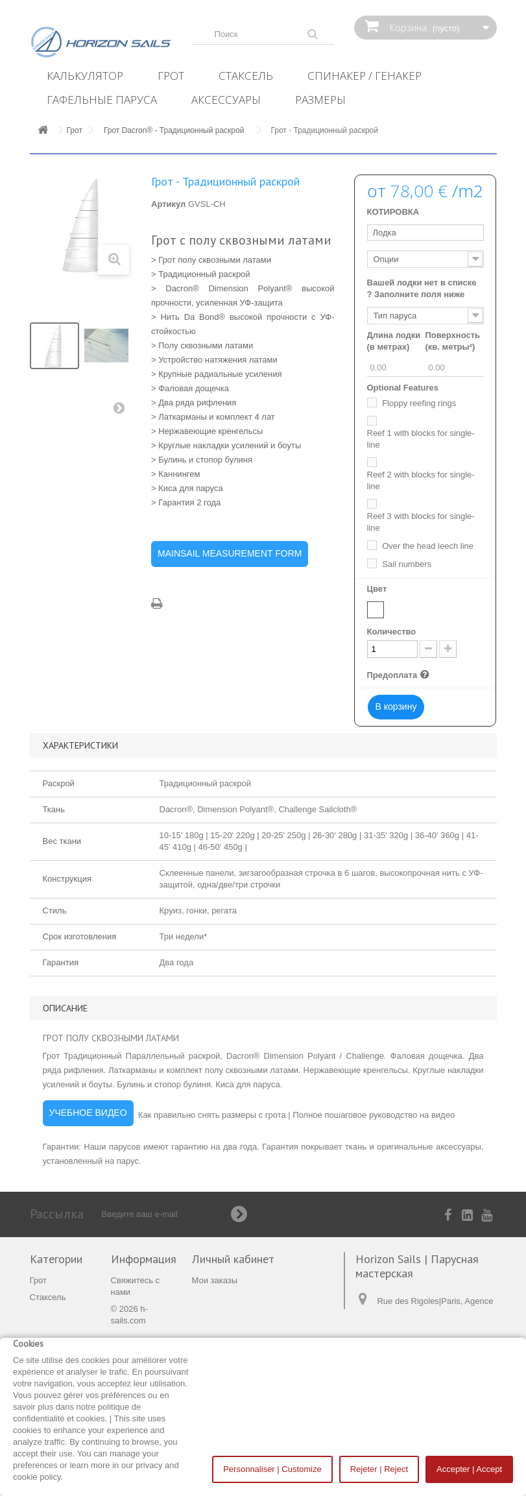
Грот (171, 75)
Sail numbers (406, 564)
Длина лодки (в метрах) (394, 341)
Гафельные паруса (102, 99)
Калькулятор (85, 75)
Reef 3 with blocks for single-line (421, 522)
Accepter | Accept (469, 1469)
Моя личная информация (241, 1331)
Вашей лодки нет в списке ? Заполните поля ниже (422, 288)
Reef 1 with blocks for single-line (421, 439)
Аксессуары (226, 99)
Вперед (122, 410)
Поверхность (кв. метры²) (452, 341)
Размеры (320, 99)
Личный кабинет (233, 1258)
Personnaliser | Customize (272, 1469)
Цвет (378, 589)
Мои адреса (215, 1314)
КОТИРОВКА (393, 212)
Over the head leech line (427, 546)
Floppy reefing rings (419, 403)
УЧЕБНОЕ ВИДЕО (88, 1112)
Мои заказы (215, 1280)
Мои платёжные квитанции (244, 1297)
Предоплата (400, 675)
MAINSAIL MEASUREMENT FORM (230, 553)
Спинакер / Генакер (364, 75)
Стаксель (246, 75)
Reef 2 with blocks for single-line (421, 480)
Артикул (168, 204)
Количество (391, 631)
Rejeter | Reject (379, 1469)
